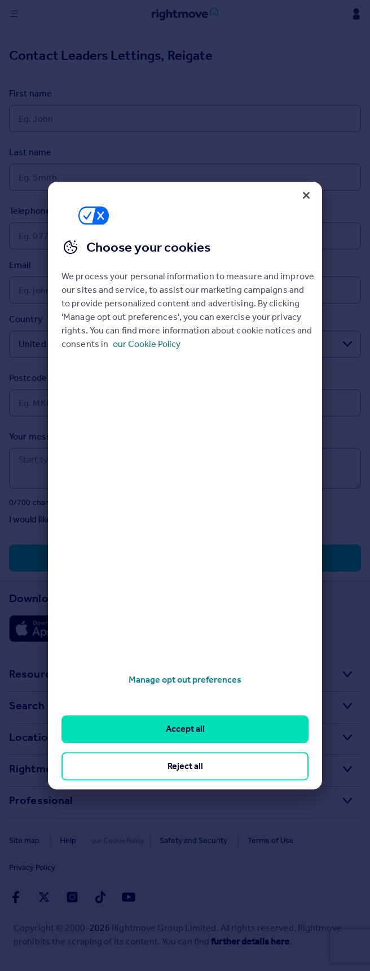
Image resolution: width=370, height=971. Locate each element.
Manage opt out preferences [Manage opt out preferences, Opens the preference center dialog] (185, 679)
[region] (185, 486)
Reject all (185, 766)
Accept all (185, 729)
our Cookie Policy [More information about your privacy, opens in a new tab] (146, 344)
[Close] (306, 195)
